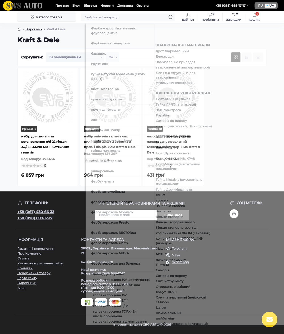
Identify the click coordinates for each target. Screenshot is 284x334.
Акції (21, 288)
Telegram (179, 248)
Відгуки (90, 5)
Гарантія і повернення (35, 248)
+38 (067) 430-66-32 (35, 212)
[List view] (247, 57)
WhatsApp (180, 262)
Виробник (33, 29)
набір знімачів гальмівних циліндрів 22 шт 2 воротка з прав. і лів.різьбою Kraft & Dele (110, 141)
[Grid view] (235, 57)
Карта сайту (27, 278)
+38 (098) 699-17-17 (34, 218)
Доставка (125, 5)
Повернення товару (33, 273)
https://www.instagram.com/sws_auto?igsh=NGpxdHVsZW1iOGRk (234, 214)
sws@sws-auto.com (97, 262)
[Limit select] (112, 57)
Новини (107, 5)
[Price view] (258, 57)
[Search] (171, 17)
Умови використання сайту (40, 263)
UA (270, 5)
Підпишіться (173, 215)
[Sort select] (75, 57)
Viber (176, 255)
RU (260, 5)
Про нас (62, 5)
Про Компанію (29, 253)
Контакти (25, 268)
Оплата (142, 5)
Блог (76, 5)
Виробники (26, 283)
